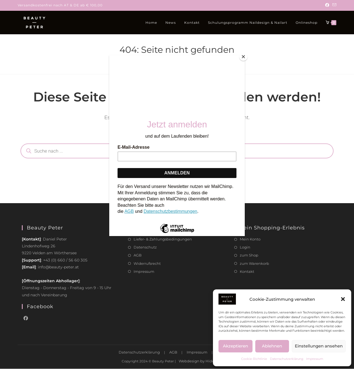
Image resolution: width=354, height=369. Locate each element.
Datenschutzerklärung (286, 359)
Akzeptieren (235, 346)
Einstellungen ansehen (319, 346)
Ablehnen (272, 346)
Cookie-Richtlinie (254, 359)
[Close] (243, 57)
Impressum (314, 359)
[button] (343, 299)
